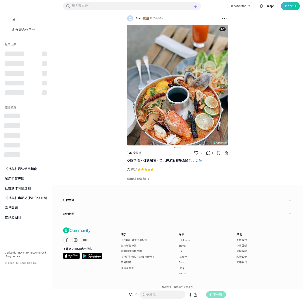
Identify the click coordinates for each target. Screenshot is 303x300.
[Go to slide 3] (180, 147)
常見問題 (126, 262)
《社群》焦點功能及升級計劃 (138, 256)
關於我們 (241, 240)
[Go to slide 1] (174, 147)
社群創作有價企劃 (131, 251)
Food (43, 252)
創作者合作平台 (240, 6)
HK (27, 252)
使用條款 (241, 251)
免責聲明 (241, 245)
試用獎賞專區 (129, 245)
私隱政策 (241, 256)
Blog (8, 256)
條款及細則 (127, 267)
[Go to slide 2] (177, 147)
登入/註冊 (290, 6)
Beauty (35, 252)
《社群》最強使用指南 (134, 240)
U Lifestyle (10, 252)
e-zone (16, 256)
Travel (21, 252)
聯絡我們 (241, 262)
